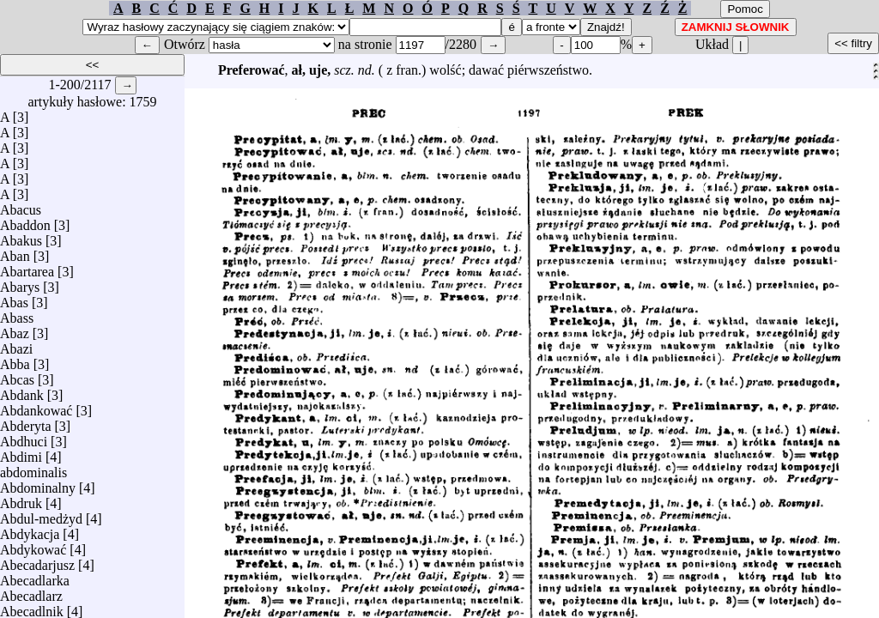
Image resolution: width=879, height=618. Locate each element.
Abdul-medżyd (41, 514)
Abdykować (33, 545)
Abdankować (36, 406)
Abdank (22, 391)
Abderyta (26, 422)
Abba (15, 360)
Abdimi (21, 452)
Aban (15, 252)
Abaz (14, 329)
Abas (14, 298)
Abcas (17, 375)
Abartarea (27, 267)
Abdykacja (29, 530)
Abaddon (25, 221)
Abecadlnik (32, 607)
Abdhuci (23, 437)
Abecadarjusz (37, 561)
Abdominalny (38, 483)
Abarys (19, 283)
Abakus (21, 236)
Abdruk (21, 499)
